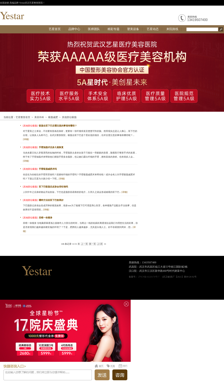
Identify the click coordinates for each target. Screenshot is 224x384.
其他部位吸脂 (69, 117)
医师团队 (94, 29)
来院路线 (172, 29)
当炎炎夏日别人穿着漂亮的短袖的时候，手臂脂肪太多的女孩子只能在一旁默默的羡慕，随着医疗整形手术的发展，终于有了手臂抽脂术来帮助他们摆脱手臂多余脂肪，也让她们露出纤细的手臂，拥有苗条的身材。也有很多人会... (80, 156)
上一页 (84, 244)
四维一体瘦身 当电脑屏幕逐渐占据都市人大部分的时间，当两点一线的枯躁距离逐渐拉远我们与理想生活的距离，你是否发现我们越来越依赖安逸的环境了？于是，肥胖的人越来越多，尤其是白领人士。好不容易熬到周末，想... (80, 227)
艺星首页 (55, 29)
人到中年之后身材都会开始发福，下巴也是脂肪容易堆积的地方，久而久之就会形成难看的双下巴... (75, 192)
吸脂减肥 (53, 117)
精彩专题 (113, 29)
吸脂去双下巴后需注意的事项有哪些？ (58, 125)
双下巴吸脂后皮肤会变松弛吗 (53, 186)
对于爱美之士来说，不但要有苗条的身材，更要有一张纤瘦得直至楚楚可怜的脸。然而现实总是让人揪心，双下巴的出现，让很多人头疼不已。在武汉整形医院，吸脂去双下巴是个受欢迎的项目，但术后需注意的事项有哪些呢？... (80, 135)
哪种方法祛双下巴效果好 (51, 200)
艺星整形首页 (23, 117)
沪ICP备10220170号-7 (149, 276)
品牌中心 (74, 29)
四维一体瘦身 (45, 217)
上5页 (100, 244)
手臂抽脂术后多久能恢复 (51, 147)
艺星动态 (153, 29)
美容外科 (39, 117)
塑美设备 (133, 29)
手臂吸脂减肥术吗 (48, 169)
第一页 (92, 244)
